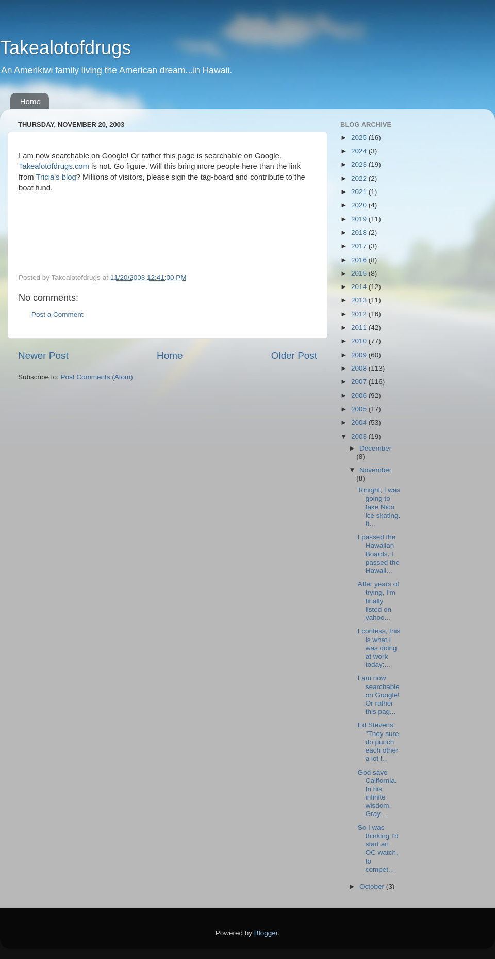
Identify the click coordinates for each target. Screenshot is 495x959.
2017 (360, 246)
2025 (360, 137)
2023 (360, 164)
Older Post (294, 355)
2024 (360, 151)
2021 (360, 192)
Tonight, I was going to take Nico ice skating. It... (379, 507)
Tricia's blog (56, 177)
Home (30, 101)
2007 (360, 382)
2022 (360, 178)
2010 (360, 341)
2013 (360, 300)
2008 (360, 368)
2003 (360, 436)
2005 (360, 409)
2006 (360, 395)
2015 (360, 273)
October (372, 886)
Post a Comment (57, 314)
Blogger (266, 933)
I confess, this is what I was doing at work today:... (379, 647)
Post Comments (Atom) (97, 377)
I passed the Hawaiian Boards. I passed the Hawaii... (379, 553)
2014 (360, 287)
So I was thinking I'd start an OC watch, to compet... (378, 848)
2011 (360, 327)
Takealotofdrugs (65, 47)
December (375, 448)
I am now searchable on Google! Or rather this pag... (379, 694)
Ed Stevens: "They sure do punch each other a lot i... (378, 741)
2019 (360, 219)
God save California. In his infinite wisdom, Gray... (377, 793)
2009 (360, 355)
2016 (360, 260)
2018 (360, 232)
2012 (360, 314)
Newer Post (43, 355)
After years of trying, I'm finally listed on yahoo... (378, 600)
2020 (360, 205)
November (375, 470)
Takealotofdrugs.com (54, 166)
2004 (360, 422)
